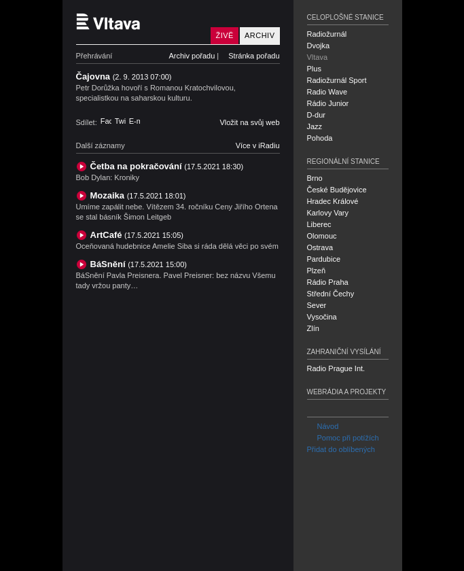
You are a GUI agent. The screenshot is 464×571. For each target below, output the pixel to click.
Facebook (106, 121)
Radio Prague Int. (336, 368)
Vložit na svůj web (249, 122)
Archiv (260, 35)
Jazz (315, 126)
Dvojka (318, 45)
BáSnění (138, 264)
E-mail (134, 121)
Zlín (313, 328)
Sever (317, 305)
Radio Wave (327, 92)
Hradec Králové (333, 201)
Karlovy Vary (328, 213)
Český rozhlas (99, 559)
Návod (323, 426)
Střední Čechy (331, 294)
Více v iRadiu (258, 145)
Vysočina (322, 317)
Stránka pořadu (253, 56)
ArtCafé (136, 235)
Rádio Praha (328, 282)
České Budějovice (337, 190)
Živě (224, 35)
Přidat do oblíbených (341, 449)
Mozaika (138, 195)
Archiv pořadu (191, 56)
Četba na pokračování (167, 166)
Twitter (120, 121)
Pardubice (324, 259)
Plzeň (316, 270)
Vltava (317, 57)
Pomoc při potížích (343, 438)
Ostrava (320, 247)
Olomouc (322, 236)
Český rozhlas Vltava (140, 22)
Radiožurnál (327, 34)
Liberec (319, 224)
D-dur (316, 115)
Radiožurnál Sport (337, 80)
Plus (314, 69)
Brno (315, 178)
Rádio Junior (328, 103)
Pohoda (320, 138)
